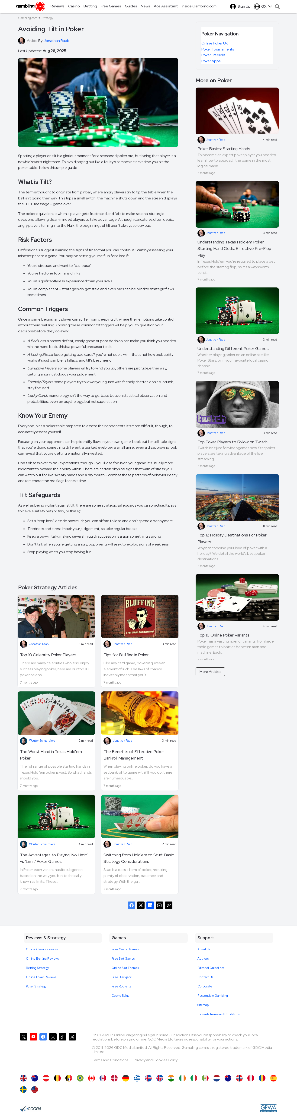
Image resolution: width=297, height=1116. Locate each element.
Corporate (204, 986)
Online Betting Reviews (42, 959)
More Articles (210, 671)
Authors (203, 959)
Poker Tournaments (217, 49)
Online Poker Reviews (41, 977)
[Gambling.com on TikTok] (62, 1051)
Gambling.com (27, 18)
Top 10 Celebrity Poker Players (48, 654)
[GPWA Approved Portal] (268, 1108)
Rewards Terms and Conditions (218, 1014)
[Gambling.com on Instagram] (53, 1051)
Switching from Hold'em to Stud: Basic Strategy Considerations (138, 858)
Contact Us (205, 977)
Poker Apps (210, 61)
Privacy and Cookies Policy (156, 1060)
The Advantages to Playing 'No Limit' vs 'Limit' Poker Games (54, 858)
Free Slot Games (123, 959)
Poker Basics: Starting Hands (223, 148)
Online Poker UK (214, 43)
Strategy (47, 18)
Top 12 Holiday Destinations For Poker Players (232, 538)
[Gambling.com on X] (23, 1051)
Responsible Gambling (212, 996)
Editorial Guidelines (210, 968)
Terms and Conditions (110, 1060)
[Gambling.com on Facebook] (43, 1051)
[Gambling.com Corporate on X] (72, 1051)
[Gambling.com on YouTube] (33, 1051)
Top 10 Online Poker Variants (223, 635)
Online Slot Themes (125, 968)
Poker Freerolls (213, 55)
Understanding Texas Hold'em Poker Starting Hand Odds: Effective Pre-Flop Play (234, 248)
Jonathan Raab (38, 644)
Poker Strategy (36, 986)
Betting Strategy (37, 968)
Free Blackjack (122, 977)
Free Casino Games (125, 949)
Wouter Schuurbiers (42, 741)
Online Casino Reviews (42, 949)
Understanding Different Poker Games (233, 348)
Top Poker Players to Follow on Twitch (232, 442)
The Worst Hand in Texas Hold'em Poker (51, 755)
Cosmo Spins (120, 996)
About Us (203, 949)
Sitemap (203, 1005)
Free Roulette (121, 986)
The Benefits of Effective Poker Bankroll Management (133, 755)
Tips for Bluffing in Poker (126, 654)
